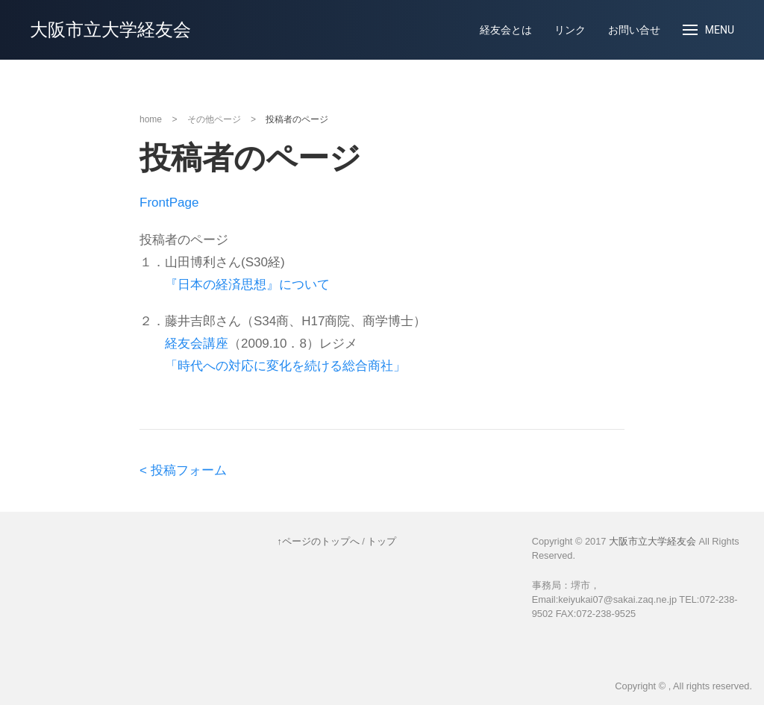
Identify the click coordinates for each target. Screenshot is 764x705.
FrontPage (169, 202)
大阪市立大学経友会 (110, 29)
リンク (570, 30)
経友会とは (506, 30)
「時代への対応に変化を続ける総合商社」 (285, 366)
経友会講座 (196, 343)
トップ (381, 541)
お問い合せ (634, 30)
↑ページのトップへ (318, 541)
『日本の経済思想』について (247, 285)
